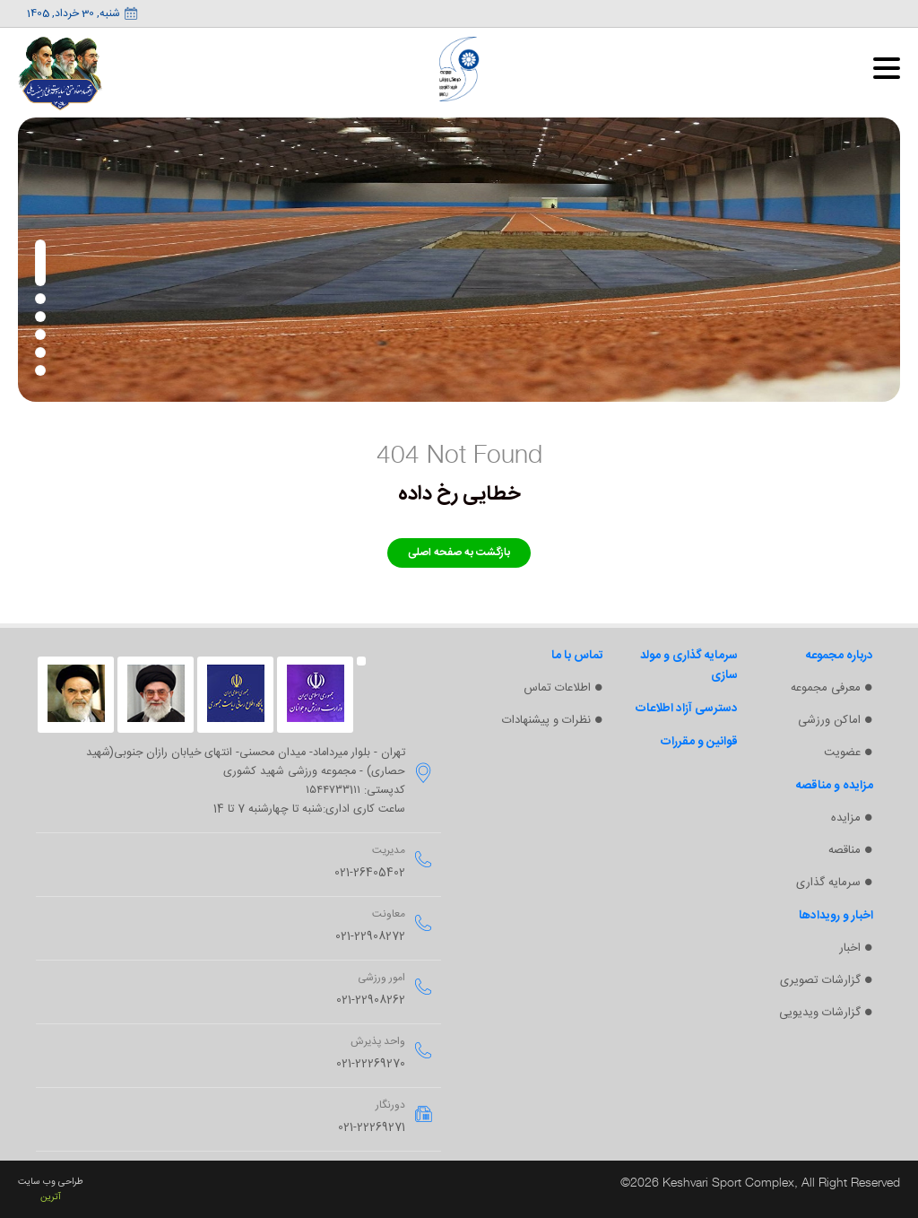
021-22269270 (370, 1064)
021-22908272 (370, 936)
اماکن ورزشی (828, 722)
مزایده (845, 821)
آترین (50, 1197)
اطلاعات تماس (555, 689)
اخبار (849, 954)
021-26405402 (369, 873)
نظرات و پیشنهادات (544, 722)
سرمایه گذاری (827, 888)
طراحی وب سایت (50, 1181)
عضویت (840, 755)
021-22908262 (370, 1000)
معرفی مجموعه (823, 689)
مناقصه (843, 855)
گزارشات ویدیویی (818, 1021)
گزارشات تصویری (818, 987)
